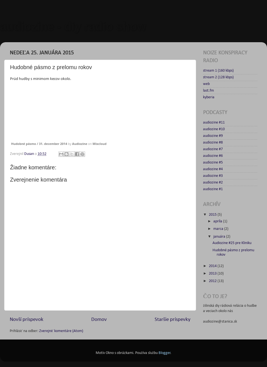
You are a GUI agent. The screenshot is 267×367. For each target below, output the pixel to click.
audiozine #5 (213, 162)
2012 (213, 281)
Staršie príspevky (173, 319)
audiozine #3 (213, 176)
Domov (99, 319)
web (206, 84)
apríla (218, 221)
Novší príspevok (26, 319)
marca (218, 229)
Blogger (164, 353)
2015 (213, 215)
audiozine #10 (214, 129)
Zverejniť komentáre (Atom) (61, 331)
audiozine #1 (213, 189)
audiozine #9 (213, 136)
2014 (213, 266)
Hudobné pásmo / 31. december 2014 (39, 144)
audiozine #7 (213, 149)
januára (219, 236)
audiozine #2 (213, 182)
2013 (213, 273)
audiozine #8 (213, 142)
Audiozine (79, 144)
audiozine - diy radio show (73, 26)
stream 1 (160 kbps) (218, 70)
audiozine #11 (214, 122)
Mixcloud (100, 144)
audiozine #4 (213, 169)
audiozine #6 (213, 156)
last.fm (208, 90)
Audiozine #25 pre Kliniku (231, 243)
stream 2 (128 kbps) (218, 77)
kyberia (208, 97)
